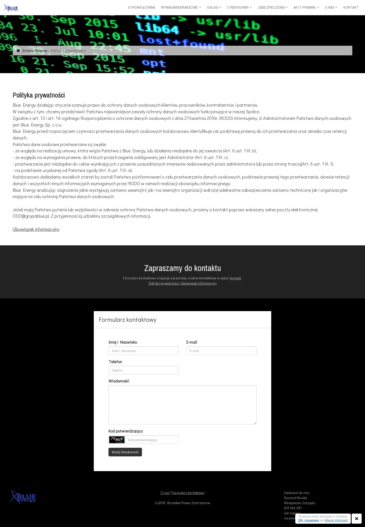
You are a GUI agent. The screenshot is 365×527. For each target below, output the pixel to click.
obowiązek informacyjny (199, 283)
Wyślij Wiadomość (125, 452)
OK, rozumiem (308, 520)
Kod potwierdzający (125, 431)
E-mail (191, 342)
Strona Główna (34, 50)
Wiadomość (118, 381)
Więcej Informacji (336, 520)
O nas (165, 492)
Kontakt (236, 278)
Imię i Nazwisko (122, 342)
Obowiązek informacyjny (36, 229)
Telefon (115, 361)
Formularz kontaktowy (188, 492)
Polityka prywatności (164, 283)
